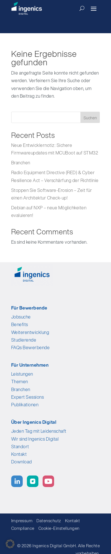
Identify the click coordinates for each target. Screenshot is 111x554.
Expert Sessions (27, 397)
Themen (19, 381)
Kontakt (19, 454)
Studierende (23, 340)
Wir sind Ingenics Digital (35, 439)
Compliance (24, 528)
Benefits (19, 324)
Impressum (22, 520)
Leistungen (22, 374)
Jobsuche (21, 316)
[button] (10, 544)
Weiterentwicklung (30, 332)
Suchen (90, 118)
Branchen (20, 162)
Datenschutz (48, 520)
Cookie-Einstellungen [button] (59, 528)
